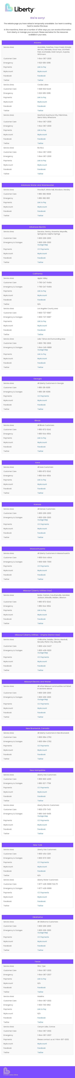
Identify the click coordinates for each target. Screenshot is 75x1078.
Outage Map (43, 245)
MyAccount (42, 71)
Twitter (40, 80)
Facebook (42, 76)
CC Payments (43, 249)
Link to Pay (42, 67)
